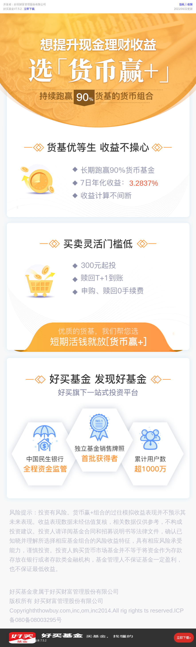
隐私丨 (183, 4)
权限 (190, 4)
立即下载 (29, 8)
